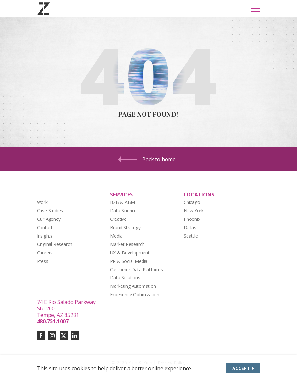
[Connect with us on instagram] (52, 335)
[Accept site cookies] (243, 368)
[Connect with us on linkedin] (75, 335)
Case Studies (50, 210)
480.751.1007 (53, 321)
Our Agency (49, 219)
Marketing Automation (133, 286)
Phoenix (192, 219)
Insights (44, 236)
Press (42, 261)
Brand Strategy (125, 227)
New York (193, 210)
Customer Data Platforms (136, 269)
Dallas (190, 227)
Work (42, 202)
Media (116, 236)
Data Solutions (125, 278)
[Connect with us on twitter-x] (64, 335)
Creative (118, 219)
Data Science (123, 210)
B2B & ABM (122, 202)
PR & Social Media (129, 261)
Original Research (55, 244)
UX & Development (130, 253)
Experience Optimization (135, 294)
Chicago (192, 202)
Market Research (127, 244)
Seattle (191, 236)
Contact (45, 227)
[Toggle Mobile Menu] (255, 9)
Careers (45, 253)
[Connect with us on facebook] (41, 335)
